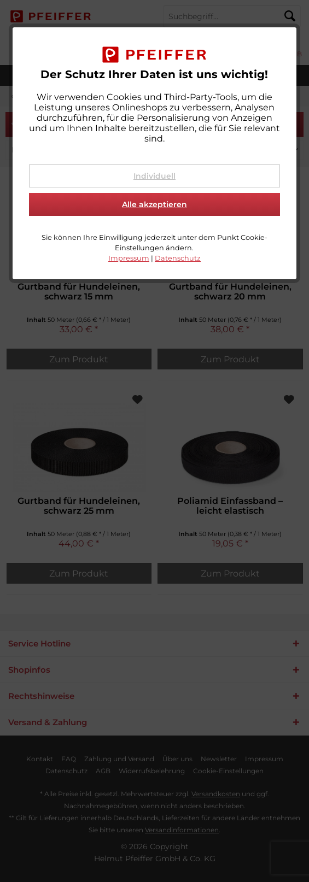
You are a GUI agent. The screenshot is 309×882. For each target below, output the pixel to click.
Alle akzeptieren (154, 204)
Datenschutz (178, 258)
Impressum (128, 258)
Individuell (154, 176)
